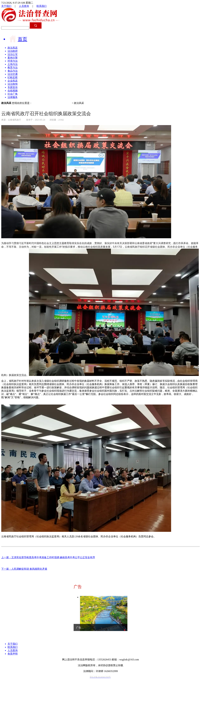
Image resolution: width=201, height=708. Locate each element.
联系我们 (41, 6)
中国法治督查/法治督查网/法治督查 (51, 103)
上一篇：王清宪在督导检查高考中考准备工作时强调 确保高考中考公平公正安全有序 (48, 557)
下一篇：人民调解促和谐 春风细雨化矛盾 (24, 569)
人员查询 (24, 6)
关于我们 (6, 6)
